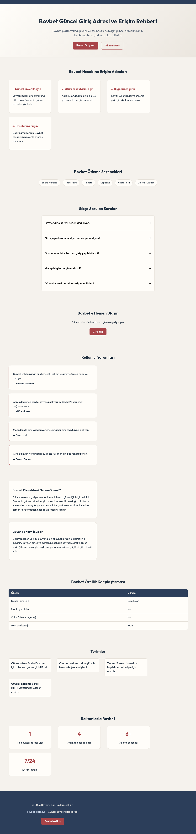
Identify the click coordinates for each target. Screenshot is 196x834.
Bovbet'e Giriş (52, 821)
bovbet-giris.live (36, 811)
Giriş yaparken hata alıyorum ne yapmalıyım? (73, 238)
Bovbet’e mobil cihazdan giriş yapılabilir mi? (72, 253)
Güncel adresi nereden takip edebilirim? (69, 283)
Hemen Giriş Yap (85, 45)
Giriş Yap (98, 331)
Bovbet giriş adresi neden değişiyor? (67, 223)
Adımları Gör (112, 45)
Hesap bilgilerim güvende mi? (63, 268)
